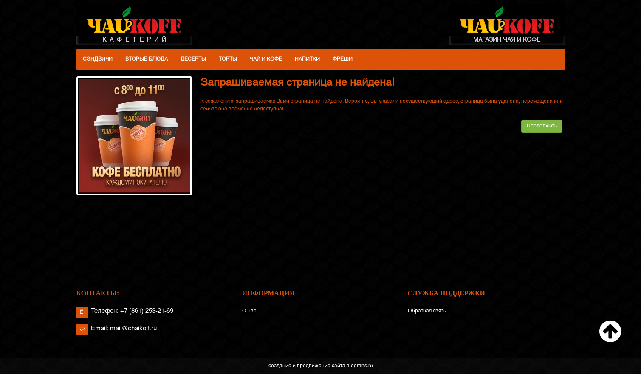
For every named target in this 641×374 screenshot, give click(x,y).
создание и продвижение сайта (306, 365)
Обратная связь (427, 311)
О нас (249, 311)
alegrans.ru (360, 365)
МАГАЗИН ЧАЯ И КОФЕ (507, 23)
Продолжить (542, 126)
